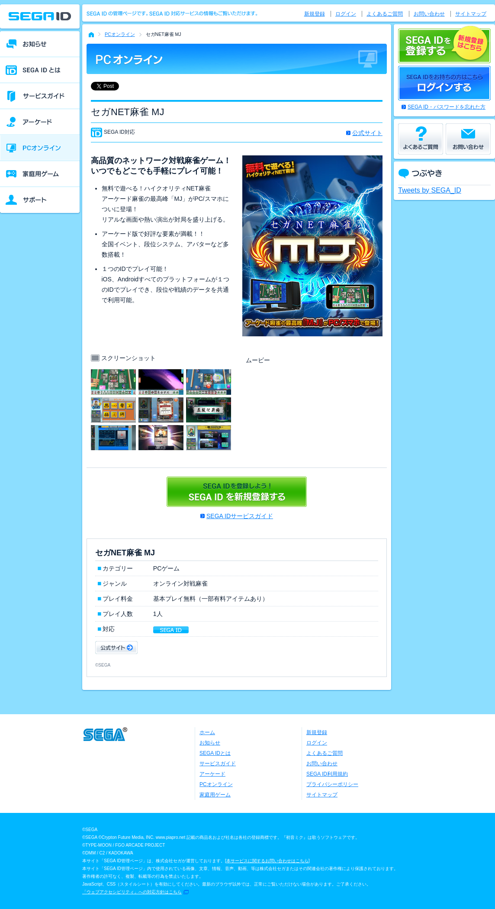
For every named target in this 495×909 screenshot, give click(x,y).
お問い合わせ (429, 14)
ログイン (345, 14)
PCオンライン (120, 34)
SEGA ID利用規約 (327, 774)
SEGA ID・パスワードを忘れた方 (446, 107)
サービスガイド (217, 764)
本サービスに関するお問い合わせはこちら (267, 860)
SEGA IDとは (215, 753)
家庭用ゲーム (215, 795)
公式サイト (367, 132)
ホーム (207, 732)
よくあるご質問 (384, 14)
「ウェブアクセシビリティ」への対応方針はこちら (132, 892)
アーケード (212, 774)
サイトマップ (470, 14)
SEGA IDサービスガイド (239, 516)
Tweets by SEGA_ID (429, 190)
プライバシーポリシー (332, 784)
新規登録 (314, 14)
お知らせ (209, 743)
